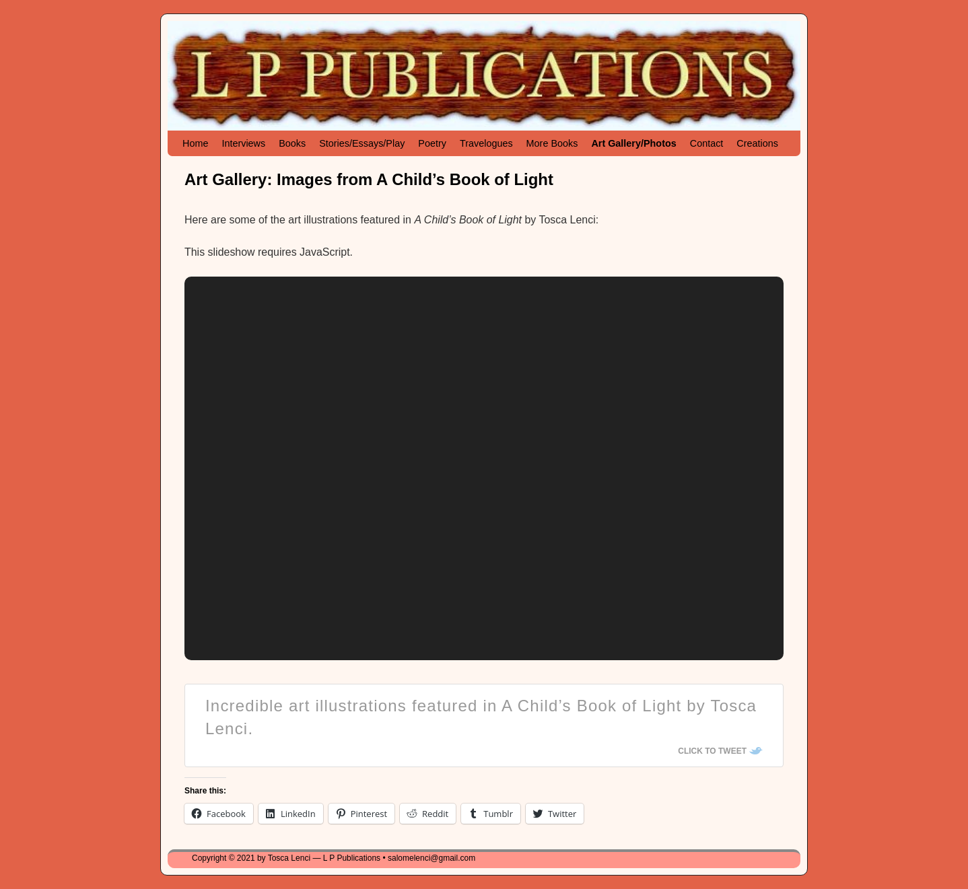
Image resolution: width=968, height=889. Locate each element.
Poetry (432, 143)
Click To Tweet (712, 751)
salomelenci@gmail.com (431, 858)
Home (195, 143)
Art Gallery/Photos (633, 143)
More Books (552, 143)
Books (292, 143)
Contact (707, 143)
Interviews (243, 143)
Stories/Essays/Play (362, 143)
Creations (757, 143)
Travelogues (486, 143)
